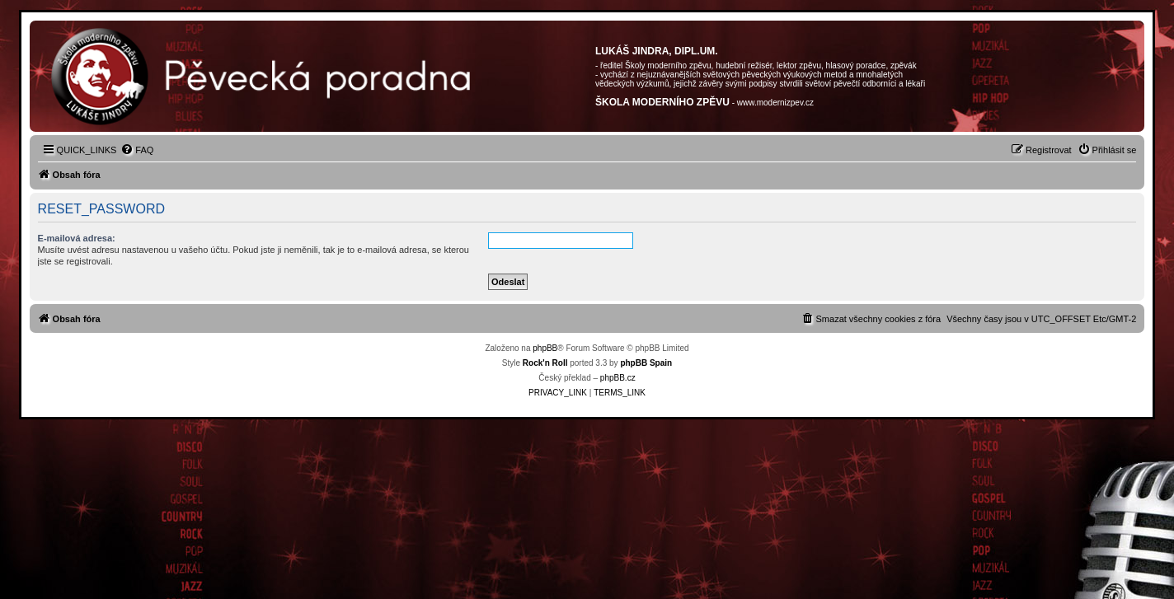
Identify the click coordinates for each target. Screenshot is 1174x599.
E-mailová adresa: (76, 238)
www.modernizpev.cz (775, 102)
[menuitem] (136, 150)
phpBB (545, 348)
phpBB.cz (618, 377)
